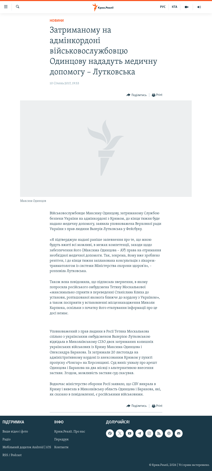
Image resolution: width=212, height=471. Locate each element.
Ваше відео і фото (15, 432)
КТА (174, 7)
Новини (57, 21)
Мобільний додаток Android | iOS (26, 447)
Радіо (6, 439)
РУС (163, 7)
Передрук (61, 439)
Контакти (61, 447)
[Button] (136, 95)
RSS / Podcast (12, 455)
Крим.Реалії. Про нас (69, 432)
